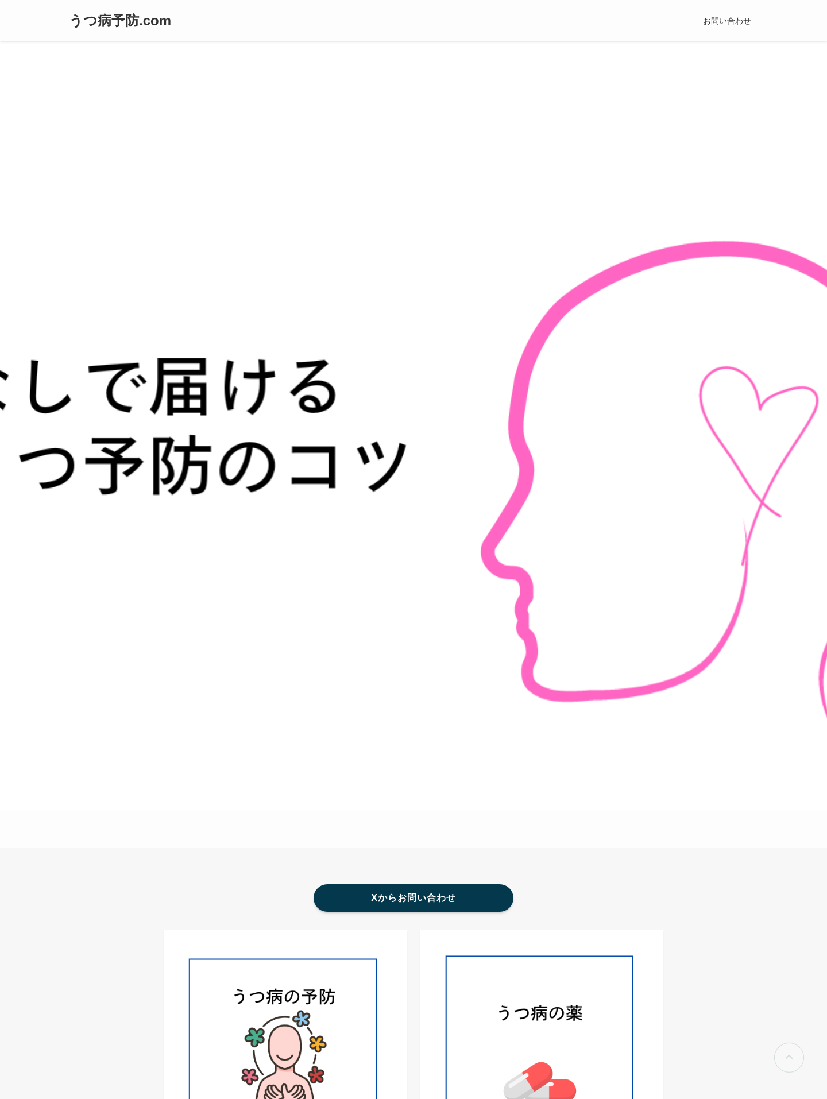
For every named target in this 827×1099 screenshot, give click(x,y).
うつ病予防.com (120, 21)
